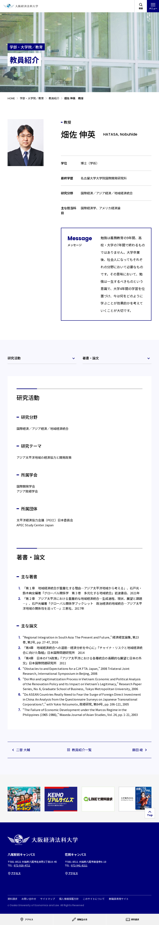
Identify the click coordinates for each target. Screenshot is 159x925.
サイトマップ (47, 899)
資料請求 (12, 899)
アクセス (14, 873)
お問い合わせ (28, 899)
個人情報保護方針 (69, 899)
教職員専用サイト (119, 899)
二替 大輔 (21, 749)
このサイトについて (94, 899)
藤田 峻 (139, 749)
